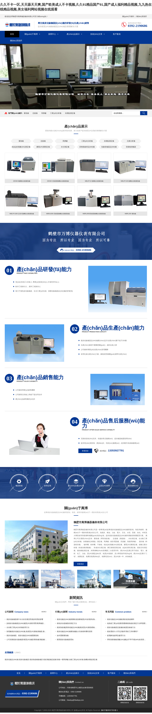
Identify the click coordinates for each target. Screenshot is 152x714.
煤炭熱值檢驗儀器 (36, 661)
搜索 (143, 113)
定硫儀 (35, 113)
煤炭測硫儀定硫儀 (50, 661)
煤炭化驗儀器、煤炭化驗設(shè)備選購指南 (23, 637)
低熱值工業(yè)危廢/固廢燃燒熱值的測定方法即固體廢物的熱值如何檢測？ (127, 625)
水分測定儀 (65, 147)
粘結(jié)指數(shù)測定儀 (21, 147)
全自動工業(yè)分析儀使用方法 (18, 629)
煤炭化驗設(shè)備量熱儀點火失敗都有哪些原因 (74, 633)
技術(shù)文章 (96, 34)
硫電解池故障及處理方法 (116, 637)
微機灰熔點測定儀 (90, 661)
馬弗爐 (43, 113)
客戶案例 (117, 34)
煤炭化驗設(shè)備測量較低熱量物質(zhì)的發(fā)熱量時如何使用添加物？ (77, 621)
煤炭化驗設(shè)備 (12, 661)
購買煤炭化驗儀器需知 (65, 641)
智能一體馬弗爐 (63, 661)
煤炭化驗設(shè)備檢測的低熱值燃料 (120, 621)
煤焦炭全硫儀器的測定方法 (67, 625)
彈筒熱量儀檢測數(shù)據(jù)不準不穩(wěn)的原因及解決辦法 (127, 641)
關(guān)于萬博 (128, 16)
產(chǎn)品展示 (73, 34)
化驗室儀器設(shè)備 (109, 147)
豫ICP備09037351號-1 (109, 712)
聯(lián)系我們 (141, 16)
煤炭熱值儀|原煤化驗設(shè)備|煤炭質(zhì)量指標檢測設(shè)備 (77, 629)
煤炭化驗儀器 (24, 661)
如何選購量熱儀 (63, 637)
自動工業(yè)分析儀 (76, 661)
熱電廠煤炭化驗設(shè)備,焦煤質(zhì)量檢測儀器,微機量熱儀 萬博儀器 (27, 633)
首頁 (12, 34)
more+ (44, 613)
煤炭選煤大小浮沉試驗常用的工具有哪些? (122, 633)
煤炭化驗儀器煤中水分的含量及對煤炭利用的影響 (25, 621)
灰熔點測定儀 (70, 113)
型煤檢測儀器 (131, 147)
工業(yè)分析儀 (55, 113)
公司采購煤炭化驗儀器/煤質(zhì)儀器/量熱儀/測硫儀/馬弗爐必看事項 (27, 641)
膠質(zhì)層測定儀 (43, 147)
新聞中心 (52, 34)
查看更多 (85, 452)
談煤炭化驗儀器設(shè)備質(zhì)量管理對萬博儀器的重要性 (27, 625)
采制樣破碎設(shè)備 (87, 147)
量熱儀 (26, 113)
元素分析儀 (131, 141)
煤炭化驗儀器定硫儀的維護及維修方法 (121, 629)
